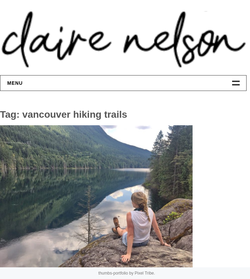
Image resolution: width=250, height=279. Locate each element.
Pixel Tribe (144, 273)
